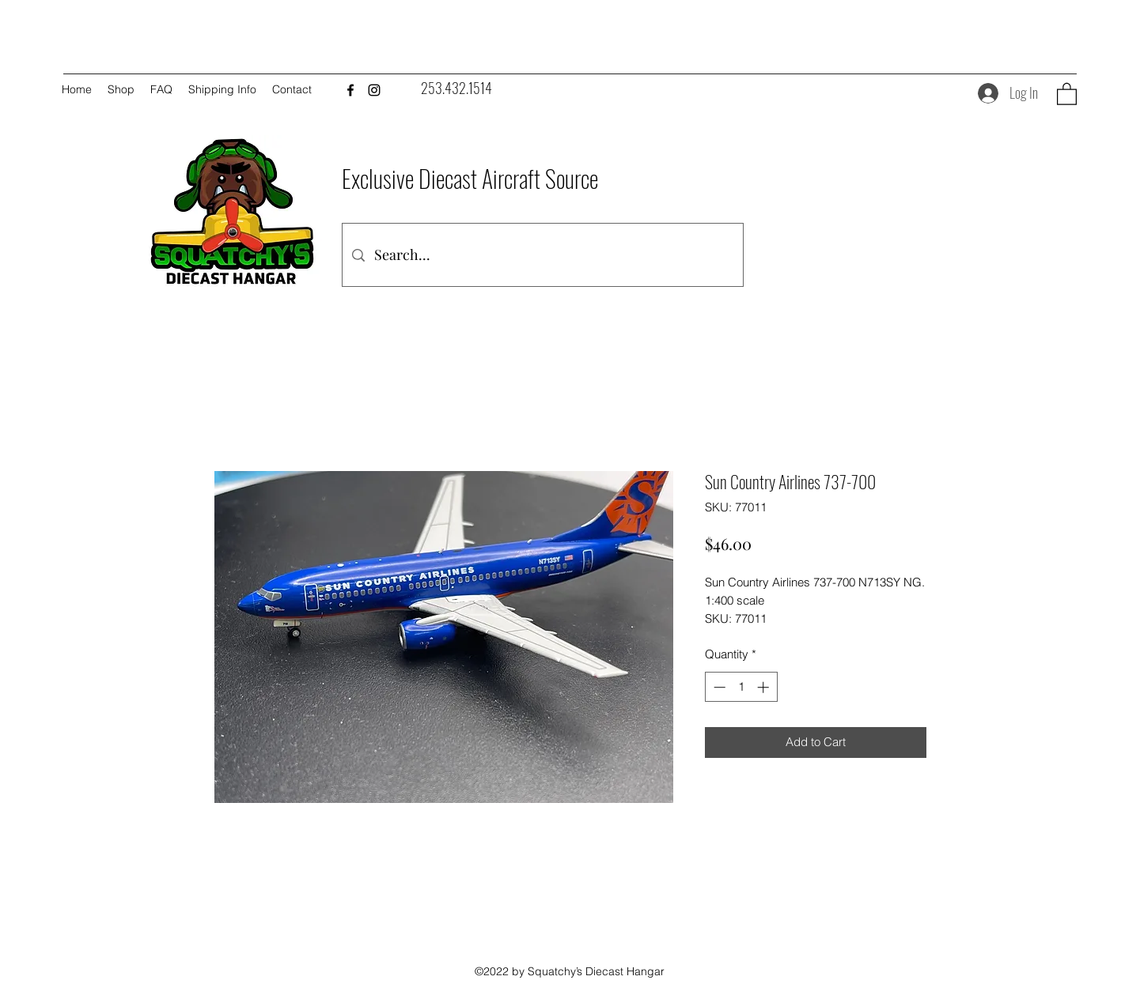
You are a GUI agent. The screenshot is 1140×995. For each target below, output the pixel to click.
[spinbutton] (741, 687)
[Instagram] (374, 90)
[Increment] (764, 687)
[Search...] (542, 255)
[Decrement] (718, 687)
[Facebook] (350, 90)
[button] (1067, 93)
